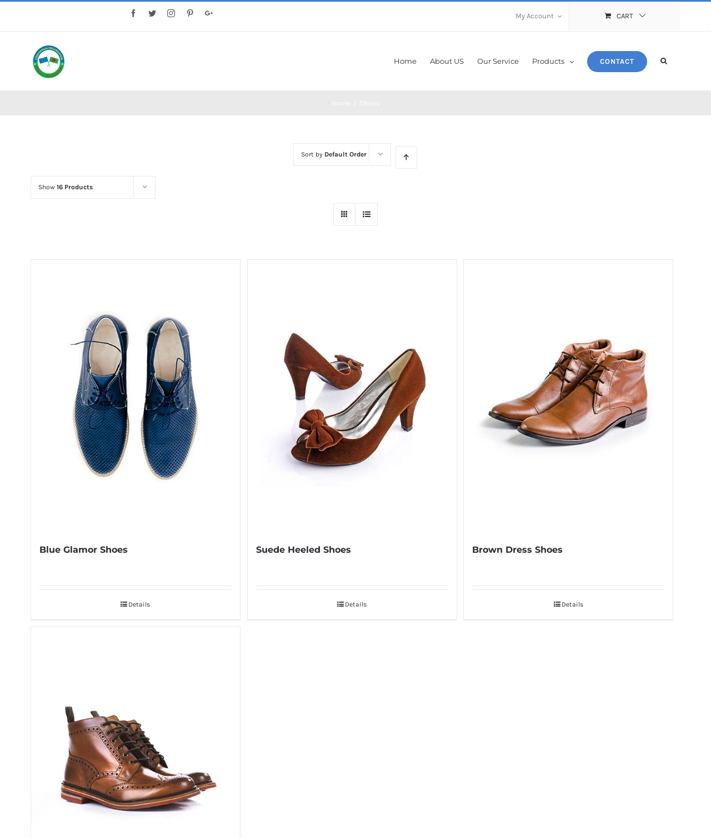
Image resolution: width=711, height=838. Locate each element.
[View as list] (366, 230)
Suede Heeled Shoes (303, 566)
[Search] (663, 60)
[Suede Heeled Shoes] (352, 411)
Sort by (334, 170)
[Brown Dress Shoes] (568, 411)
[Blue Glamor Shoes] (135, 411)
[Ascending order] (406, 173)
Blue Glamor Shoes (83, 566)
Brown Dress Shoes (517, 566)
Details (139, 621)
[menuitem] (538, 17)
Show (65, 203)
